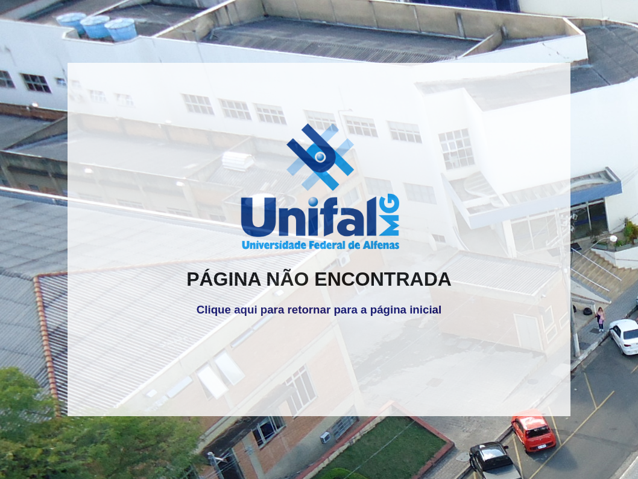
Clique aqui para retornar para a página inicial (319, 309)
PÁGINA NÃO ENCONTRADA (319, 279)
